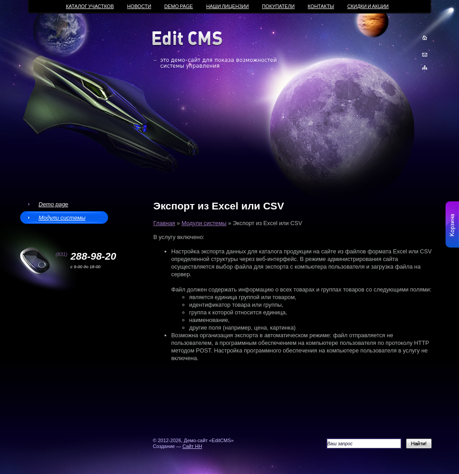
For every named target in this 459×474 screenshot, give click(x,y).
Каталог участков (90, 6)
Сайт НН (192, 446)
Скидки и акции (368, 6)
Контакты (321, 6)
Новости (139, 6)
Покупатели (278, 6)
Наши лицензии (227, 6)
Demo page (53, 204)
